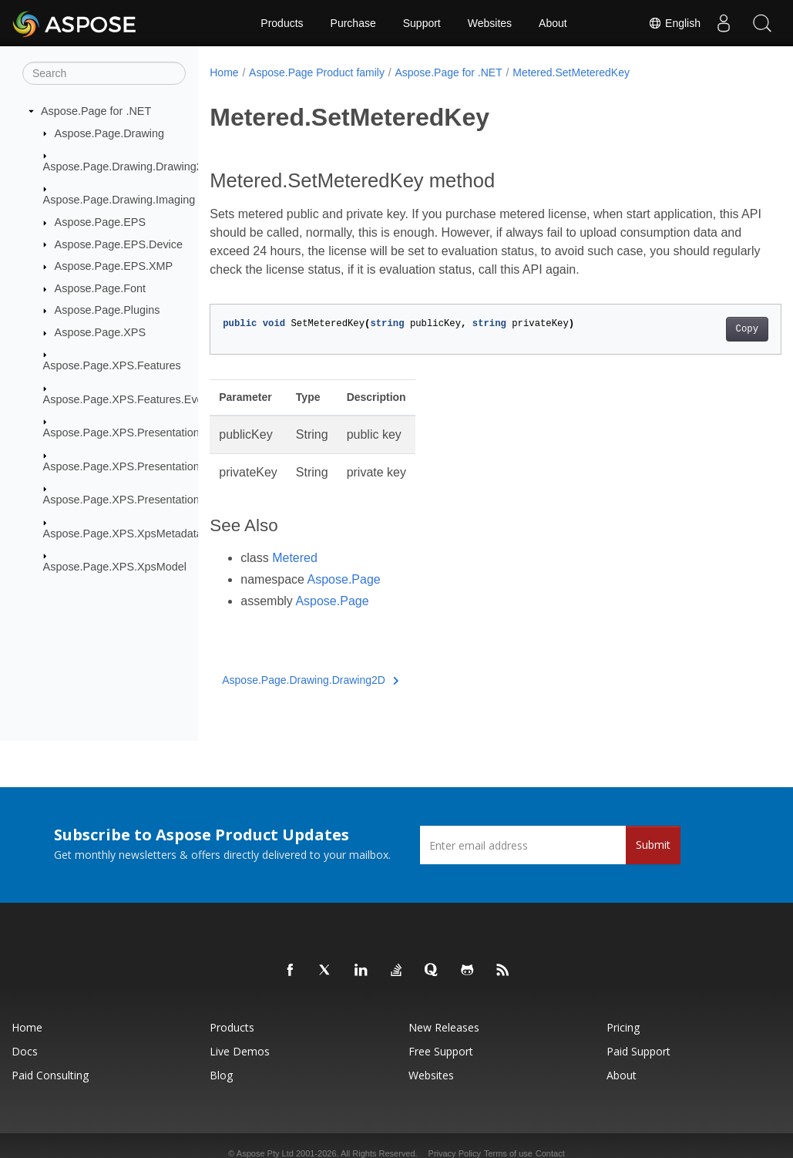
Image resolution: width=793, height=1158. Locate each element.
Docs (25, 1051)
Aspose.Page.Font (100, 288)
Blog (221, 1075)
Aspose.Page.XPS (100, 332)
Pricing (623, 1027)
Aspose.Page (344, 579)
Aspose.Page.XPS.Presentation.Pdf (131, 499)
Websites (490, 23)
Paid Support (638, 1051)
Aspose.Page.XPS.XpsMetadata (123, 533)
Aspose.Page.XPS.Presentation (121, 432)
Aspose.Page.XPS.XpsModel (114, 566)
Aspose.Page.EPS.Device (119, 243)
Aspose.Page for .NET (96, 111)
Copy (707, 329)
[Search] (104, 73)
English (674, 23)
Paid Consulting (50, 1075)
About (553, 23)
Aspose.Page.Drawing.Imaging (119, 200)
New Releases (443, 1027)
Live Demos (240, 1051)
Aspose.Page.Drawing (109, 132)
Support (422, 23)
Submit (653, 844)
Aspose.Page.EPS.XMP (114, 266)
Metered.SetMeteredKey (571, 72)
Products (281, 23)
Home (224, 72)
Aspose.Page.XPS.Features (112, 365)
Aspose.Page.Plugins (107, 310)
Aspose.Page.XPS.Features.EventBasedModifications (176, 399)
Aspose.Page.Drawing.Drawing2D (127, 166)
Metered (295, 557)
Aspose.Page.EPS (100, 222)
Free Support (440, 1051)
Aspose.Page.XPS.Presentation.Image (138, 466)
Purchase (353, 23)
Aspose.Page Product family (317, 72)
